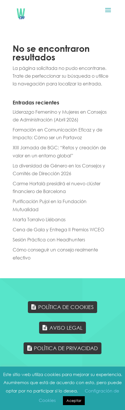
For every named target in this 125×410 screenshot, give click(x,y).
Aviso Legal (65, 328)
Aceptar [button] (73, 400)
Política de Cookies (66, 307)
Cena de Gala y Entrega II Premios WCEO (58, 229)
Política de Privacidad (66, 348)
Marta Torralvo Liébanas (39, 219)
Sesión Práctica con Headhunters (49, 240)
